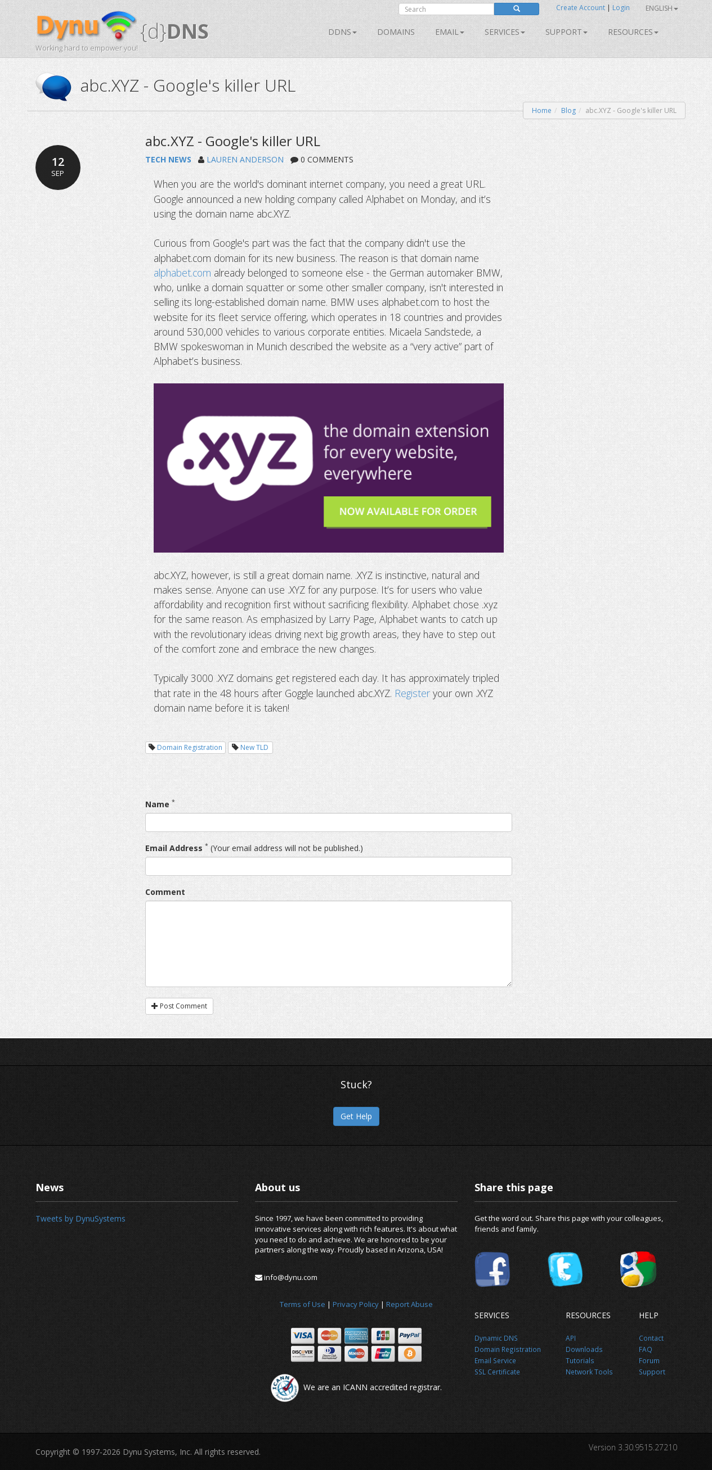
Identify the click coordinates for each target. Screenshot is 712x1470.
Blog (568, 110)
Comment (165, 891)
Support (566, 31)
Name (157, 804)
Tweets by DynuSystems (80, 1218)
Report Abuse (409, 1304)
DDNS (342, 31)
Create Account (580, 7)
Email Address (174, 848)
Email (449, 31)
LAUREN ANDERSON (245, 159)
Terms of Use (302, 1304)
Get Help (356, 1116)
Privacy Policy (356, 1304)
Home (542, 110)
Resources (633, 31)
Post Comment (179, 1006)
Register (412, 693)
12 (58, 166)
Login (621, 7)
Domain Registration (189, 747)
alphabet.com (182, 272)
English (662, 8)
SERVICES (505, 31)
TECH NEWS (168, 159)
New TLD (254, 747)
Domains (396, 31)
